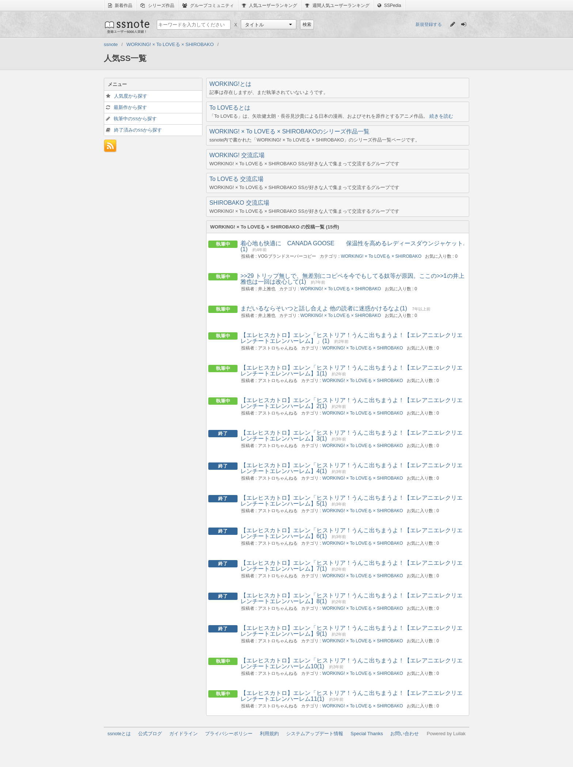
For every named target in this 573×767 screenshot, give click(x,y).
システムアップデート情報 (314, 733)
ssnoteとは (119, 733)
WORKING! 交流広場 (237, 155)
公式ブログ (150, 733)
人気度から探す (130, 96)
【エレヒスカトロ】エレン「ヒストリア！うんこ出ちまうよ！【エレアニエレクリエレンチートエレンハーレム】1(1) (351, 370)
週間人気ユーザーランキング (337, 5)
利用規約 (269, 733)
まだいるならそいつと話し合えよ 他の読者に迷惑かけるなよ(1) (323, 308)
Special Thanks (366, 733)
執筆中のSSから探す (135, 118)
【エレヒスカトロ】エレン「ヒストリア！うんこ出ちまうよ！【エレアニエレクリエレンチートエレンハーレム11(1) (351, 696)
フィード (110, 146)
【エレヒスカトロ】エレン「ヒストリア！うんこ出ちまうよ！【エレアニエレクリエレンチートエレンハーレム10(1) (351, 663)
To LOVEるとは (229, 108)
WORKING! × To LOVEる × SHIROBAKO (381, 256)
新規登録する (428, 24)
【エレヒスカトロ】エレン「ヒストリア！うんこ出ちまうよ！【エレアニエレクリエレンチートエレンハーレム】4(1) (351, 468)
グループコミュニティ (208, 5)
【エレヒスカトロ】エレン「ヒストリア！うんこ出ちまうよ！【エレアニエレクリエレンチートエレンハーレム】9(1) (351, 631)
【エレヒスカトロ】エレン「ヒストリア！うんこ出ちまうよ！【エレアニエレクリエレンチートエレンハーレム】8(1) (351, 598)
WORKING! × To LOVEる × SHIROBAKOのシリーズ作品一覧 (289, 131)
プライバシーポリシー (229, 733)
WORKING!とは (230, 84)
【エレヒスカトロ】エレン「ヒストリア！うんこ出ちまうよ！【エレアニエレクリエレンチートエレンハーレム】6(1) (351, 533)
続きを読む (441, 116)
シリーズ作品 (157, 5)
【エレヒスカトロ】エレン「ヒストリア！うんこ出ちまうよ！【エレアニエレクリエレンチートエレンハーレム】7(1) (351, 566)
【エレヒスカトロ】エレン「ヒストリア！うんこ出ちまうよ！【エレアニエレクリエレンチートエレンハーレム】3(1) (351, 436)
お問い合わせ (404, 733)
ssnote (126, 26)
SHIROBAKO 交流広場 (239, 203)
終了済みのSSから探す (138, 130)
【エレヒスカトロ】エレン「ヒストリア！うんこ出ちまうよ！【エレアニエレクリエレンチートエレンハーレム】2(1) (351, 403)
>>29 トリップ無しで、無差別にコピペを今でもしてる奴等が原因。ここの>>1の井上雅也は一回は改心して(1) (352, 279)
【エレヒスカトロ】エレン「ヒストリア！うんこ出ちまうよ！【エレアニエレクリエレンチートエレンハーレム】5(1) (351, 501)
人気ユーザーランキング (269, 5)
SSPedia (389, 5)
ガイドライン (183, 733)
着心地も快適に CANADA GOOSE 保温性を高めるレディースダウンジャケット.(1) (352, 246)
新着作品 (120, 5)
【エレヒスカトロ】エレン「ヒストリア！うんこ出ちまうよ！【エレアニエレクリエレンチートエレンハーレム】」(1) (351, 338)
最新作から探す (130, 107)
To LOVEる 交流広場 (236, 179)
